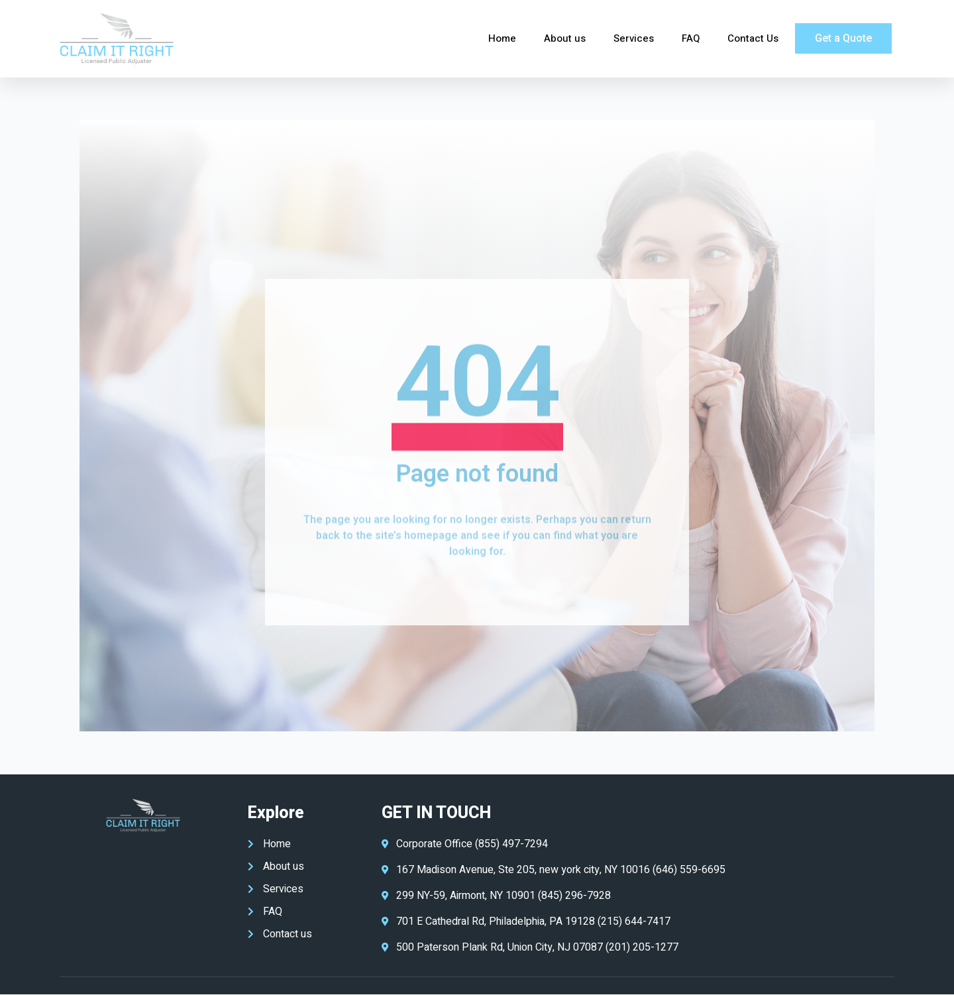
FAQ (691, 38)
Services (633, 38)
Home (502, 38)
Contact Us (752, 38)
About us (565, 38)
